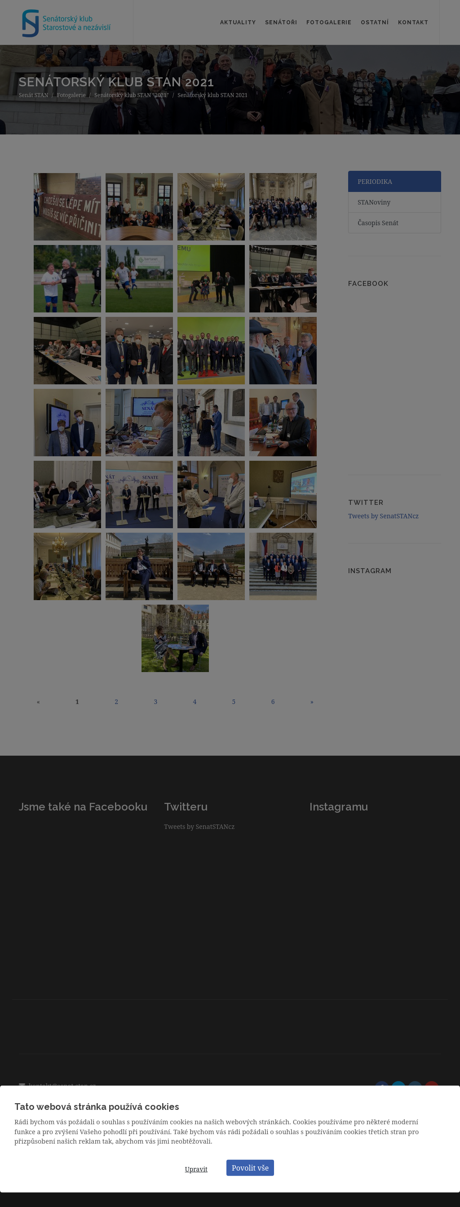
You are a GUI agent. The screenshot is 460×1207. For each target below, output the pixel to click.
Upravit (196, 1169)
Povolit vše (250, 1167)
